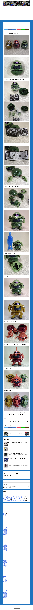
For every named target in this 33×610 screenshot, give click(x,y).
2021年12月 (5, 576)
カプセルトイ (18, 421)
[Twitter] (6, 29)
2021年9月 (5, 579)
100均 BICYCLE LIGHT (6, 499)
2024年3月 (5, 547)
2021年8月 (5, 580)
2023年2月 (5, 561)
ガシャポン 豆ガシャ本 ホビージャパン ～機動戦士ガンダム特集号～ (17, 458)
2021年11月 (5, 577)
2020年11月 (5, 590)
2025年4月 (5, 533)
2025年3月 (5, 534)
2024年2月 (5, 548)
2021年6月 (5, 582)
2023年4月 (5, 559)
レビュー (14, 421)
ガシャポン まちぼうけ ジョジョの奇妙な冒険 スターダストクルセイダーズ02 (12, 496)
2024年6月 (5, 544)
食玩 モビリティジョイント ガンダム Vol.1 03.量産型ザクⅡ (16, 453)
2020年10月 (5, 591)
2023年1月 (5, 562)
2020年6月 (5, 595)
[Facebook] (10, 29)
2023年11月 (5, 551)
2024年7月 (5, 543)
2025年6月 (5, 531)
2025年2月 (5, 535)
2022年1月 (5, 575)
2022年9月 (5, 566)
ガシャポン (22, 421)
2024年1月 (5, 549)
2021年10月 (5, 578)
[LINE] (23, 29)
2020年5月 (5, 596)
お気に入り (8, 421)
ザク (24, 421)
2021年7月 (5, 581)
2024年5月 (5, 545)
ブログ (4, 511)
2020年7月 (5, 594)
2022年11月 (5, 564)
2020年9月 (5, 592)
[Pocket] (19, 29)
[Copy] (27, 29)
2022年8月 (5, 567)
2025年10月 (5, 527)
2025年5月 (5, 532)
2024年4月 (5, 546)
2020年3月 (5, 598)
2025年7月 (5, 530)
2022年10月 (5, 565)
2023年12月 (5, 550)
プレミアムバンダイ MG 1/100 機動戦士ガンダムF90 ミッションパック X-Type (12, 497)
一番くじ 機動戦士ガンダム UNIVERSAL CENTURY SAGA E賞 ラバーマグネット (13, 498)
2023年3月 (5, 560)
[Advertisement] (16, 11)
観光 (4, 514)
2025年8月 (5, 529)
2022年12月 (5, 563)
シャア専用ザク (27, 421)
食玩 (4, 515)
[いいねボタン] (5, 418)
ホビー (4, 512)
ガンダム (11, 421)
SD (16, 421)
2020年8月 (5, 593)
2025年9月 (5, 528)
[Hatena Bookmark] (14, 29)
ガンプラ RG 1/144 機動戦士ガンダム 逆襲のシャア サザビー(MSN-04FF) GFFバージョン (14, 500)
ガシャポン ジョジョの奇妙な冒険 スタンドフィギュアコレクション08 (17, 442)
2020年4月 (5, 597)
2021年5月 (5, 583)
